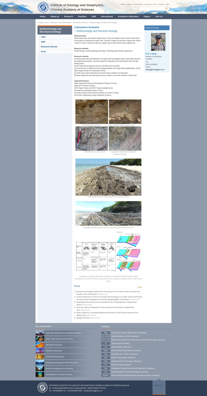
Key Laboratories (65, 22)
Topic (43, 37)
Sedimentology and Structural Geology (103, 22)
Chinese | (162, 4)
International (107, 16)
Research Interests (49, 47)
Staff (93, 16)
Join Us (158, 16)
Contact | (123, 4)
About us (55, 16)
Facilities (82, 16)
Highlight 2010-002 (83, 318)
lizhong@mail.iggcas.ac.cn (155, 70)
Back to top (159, 385)
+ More (139, 287)
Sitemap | (130, 4)
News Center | (139, 4)
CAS (168, 4)
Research (68, 16)
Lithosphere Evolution (80, 22)
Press (43, 51)
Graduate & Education (128, 16)
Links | (156, 4)
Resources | (148, 4)
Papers (147, 16)
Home (43, 16)
